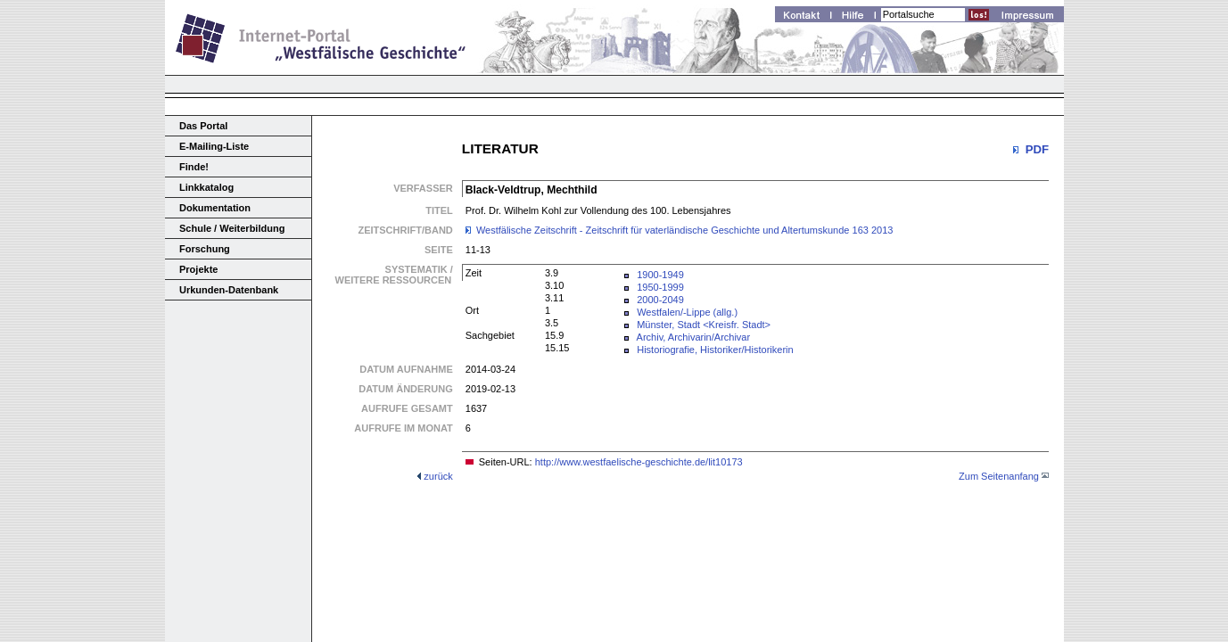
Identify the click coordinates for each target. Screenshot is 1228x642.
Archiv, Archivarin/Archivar (694, 337)
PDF (1037, 149)
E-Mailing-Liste (214, 146)
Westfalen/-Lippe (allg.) (687, 312)
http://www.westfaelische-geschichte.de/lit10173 (639, 462)
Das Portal (203, 125)
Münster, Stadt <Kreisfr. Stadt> (704, 324)
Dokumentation (215, 207)
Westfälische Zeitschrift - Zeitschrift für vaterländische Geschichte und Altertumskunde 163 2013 (685, 230)
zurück (438, 476)
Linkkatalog (206, 187)
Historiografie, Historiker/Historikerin (715, 349)
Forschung (204, 248)
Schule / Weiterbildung (231, 228)
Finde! (194, 166)
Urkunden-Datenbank (228, 289)
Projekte (198, 269)
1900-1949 (660, 274)
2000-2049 (660, 299)
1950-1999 (660, 287)
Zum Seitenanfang (999, 476)
